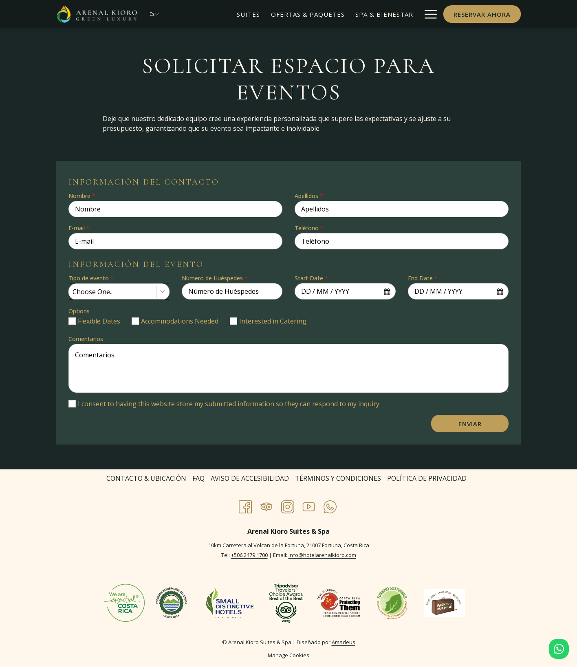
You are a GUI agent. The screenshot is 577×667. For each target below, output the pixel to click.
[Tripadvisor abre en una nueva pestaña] (266, 505)
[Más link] (427, 14)
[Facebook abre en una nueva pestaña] (245, 505)
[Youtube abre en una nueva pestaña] (308, 505)
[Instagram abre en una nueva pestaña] (287, 505)
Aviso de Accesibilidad (250, 478)
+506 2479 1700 (249, 555)
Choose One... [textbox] (93, 291)
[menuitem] (248, 14)
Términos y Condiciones (338, 478)
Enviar (470, 424)
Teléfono (309, 228)
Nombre (81, 196)
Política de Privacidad (427, 478)
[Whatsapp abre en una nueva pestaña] (330, 505)
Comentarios (85, 339)
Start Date (311, 278)
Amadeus (343, 642)
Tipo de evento (91, 278)
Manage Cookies (288, 655)
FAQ (198, 478)
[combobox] (119, 291)
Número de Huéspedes (215, 278)
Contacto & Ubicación (146, 478)
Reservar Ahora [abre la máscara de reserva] (482, 14)
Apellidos (309, 196)
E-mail (79, 228)
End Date (423, 278)
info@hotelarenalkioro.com (322, 555)
